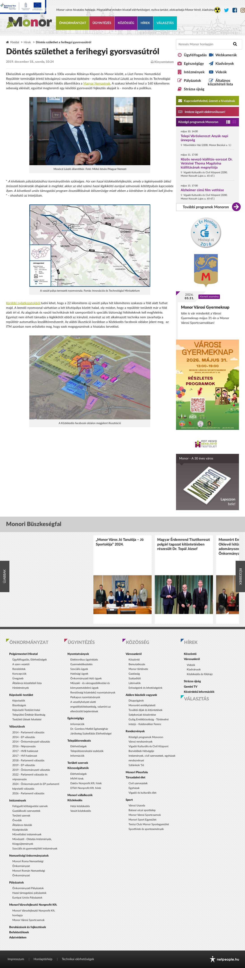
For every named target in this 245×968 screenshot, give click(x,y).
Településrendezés (79, 740)
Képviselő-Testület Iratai (26, 710)
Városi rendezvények (141, 741)
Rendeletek (19, 669)
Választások (17, 726)
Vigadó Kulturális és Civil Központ (148, 746)
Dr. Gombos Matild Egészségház (89, 729)
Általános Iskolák (22, 825)
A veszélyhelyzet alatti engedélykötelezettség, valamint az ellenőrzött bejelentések (90, 707)
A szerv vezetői (21, 664)
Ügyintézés (101, 23)
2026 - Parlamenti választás (28, 793)
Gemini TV (190, 686)
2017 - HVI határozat (24, 755)
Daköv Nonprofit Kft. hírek (86, 783)
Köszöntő (134, 659)
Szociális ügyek (79, 669)
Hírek (145, 23)
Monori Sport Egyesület (142, 819)
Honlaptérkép (43, 959)
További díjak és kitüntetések (145, 710)
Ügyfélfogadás (195, 55)
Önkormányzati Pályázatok (28, 888)
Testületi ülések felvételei (26, 719)
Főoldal (14, 42)
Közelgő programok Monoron (198, 122)
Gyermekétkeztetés (81, 664)
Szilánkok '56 (136, 765)
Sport (129, 799)
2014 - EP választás (23, 737)
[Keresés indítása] (235, 44)
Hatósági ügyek (79, 673)
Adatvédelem (17, 937)
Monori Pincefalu (137, 772)
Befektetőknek (19, 932)
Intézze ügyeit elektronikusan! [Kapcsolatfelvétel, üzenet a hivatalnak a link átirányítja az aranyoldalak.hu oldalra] (201, 112)
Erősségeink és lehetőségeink (145, 687)
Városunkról (134, 654)
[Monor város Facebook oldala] (234, 10)
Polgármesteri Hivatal (23, 654)
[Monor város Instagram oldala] (243, 10)
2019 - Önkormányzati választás (31, 770)
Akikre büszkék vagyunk (141, 695)
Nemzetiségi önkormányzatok (29, 855)
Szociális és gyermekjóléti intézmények (34, 848)
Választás (165, 23)
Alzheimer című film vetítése (202, 190)
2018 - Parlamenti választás (28, 760)
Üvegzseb (18, 678)
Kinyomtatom (162, 62)
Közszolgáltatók (78, 768)
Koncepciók (19, 673)
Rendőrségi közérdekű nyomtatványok (92, 692)
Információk (77, 724)
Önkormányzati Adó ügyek (86, 678)
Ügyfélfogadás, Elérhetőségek (29, 659)
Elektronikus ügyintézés (84, 659)
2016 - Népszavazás (24, 746)
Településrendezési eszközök (86, 751)
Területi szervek (21, 815)
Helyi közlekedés (80, 806)
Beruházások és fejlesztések (27, 927)
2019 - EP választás (23, 765)
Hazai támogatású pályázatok (29, 893)
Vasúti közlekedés (80, 811)
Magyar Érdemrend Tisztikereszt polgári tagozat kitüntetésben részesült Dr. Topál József (183, 544)
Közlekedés (74, 800)
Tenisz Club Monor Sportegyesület (149, 824)
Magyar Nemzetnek (96, 83)
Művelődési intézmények (26, 834)
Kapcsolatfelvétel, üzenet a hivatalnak (206, 101)
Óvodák (17, 820)
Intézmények (194, 72)
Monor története (138, 669)
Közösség (126, 23)
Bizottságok (19, 705)
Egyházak (134, 788)
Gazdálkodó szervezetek (26, 811)
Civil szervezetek (138, 783)
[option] (122, 579)
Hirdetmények (20, 687)
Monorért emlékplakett (142, 705)
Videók (221, 72)
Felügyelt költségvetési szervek (30, 806)
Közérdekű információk (199, 691)
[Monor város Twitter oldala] (226, 10)
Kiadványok (224, 63)
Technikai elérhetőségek (78, 959)
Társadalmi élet (135, 777)
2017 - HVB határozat (25, 751)
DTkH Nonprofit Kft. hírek (85, 788)
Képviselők (18, 700)
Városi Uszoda (137, 805)
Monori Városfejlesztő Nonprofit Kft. (33, 904)
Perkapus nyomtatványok (85, 697)
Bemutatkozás (137, 664)
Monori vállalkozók (79, 795)
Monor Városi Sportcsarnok (28, 920)
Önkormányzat (72, 23)
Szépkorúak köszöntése (142, 714)
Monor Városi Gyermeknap (205, 307)
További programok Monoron (206, 207)
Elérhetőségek (78, 746)
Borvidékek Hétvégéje (141, 751)
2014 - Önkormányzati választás (31, 741)
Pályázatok (192, 80)
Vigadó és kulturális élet (142, 792)
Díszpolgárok (136, 700)
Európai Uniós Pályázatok (27, 897)
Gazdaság (134, 673)
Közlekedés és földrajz (200, 674)
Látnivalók (135, 683)
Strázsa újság (194, 89)
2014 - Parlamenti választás (28, 732)
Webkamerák (226, 55)
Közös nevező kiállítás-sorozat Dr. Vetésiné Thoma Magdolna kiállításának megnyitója (207, 163)
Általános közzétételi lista (220, 82)
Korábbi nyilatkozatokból (23, 303)
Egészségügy (194, 63)
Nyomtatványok (78, 654)
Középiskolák (20, 829)
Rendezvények (135, 731)
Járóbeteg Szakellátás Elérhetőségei (91, 733)
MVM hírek (77, 778)
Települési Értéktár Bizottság (28, 714)
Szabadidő (135, 678)
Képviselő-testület (21, 695)
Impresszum (16, 959)
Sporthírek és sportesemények (146, 829)
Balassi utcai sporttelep (142, 810)
